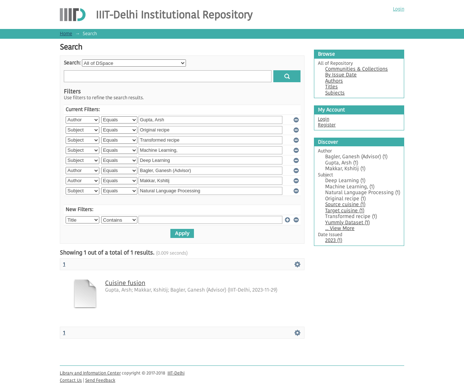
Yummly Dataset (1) (347, 222)
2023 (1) (333, 240)
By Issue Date (341, 75)
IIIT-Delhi (176, 373)
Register (327, 125)
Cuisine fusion (125, 282)
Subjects (335, 93)
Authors (334, 81)
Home (66, 33)
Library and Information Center (90, 373)
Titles (331, 87)
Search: (72, 63)
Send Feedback (100, 380)
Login (398, 9)
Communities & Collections (356, 69)
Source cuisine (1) (345, 204)
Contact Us (71, 380)
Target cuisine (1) (344, 211)
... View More (340, 228)
